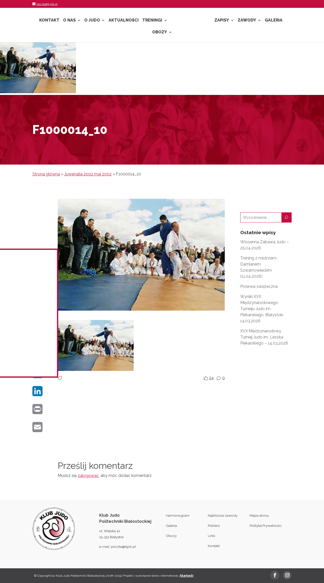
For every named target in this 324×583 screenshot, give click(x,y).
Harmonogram (177, 515)
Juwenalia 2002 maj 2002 (88, 174)
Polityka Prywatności (265, 526)
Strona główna (46, 174)
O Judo (92, 20)
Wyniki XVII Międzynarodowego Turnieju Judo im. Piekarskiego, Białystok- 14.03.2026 (262, 308)
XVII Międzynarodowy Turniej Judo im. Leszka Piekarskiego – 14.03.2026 (264, 337)
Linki (211, 536)
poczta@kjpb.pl (123, 547)
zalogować (88, 475)
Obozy (159, 32)
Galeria (273, 20)
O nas (69, 20)
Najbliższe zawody (222, 515)
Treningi (152, 20)
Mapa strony (259, 515)
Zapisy (221, 20)
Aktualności (124, 20)
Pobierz (214, 526)
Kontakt (49, 20)
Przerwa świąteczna (259, 286)
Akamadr (186, 575)
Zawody (247, 20)
